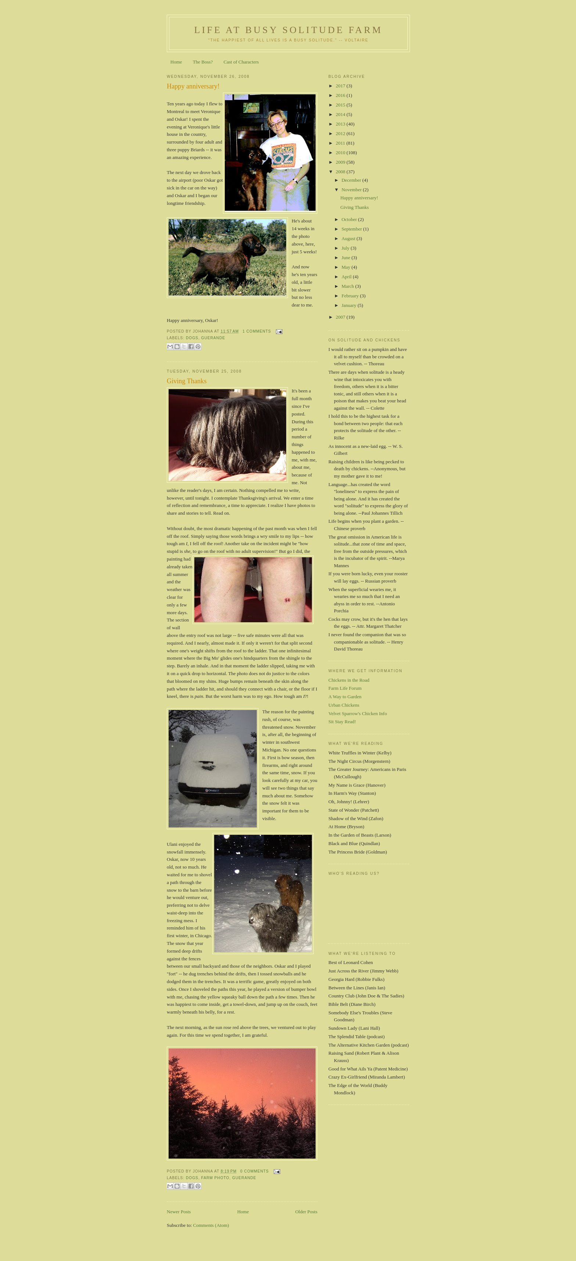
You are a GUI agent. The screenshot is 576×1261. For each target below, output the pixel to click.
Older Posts (306, 1211)
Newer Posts (179, 1211)
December (352, 180)
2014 (341, 114)
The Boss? (203, 62)
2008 (341, 171)
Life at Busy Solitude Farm (288, 30)
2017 (341, 85)
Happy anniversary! (193, 86)
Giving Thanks (186, 381)
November (352, 189)
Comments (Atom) (211, 1225)
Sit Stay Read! (342, 721)
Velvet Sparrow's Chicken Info (357, 713)
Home (176, 62)
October (350, 219)
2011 (341, 143)
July (346, 248)
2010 (341, 152)
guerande (213, 338)
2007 (341, 317)
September (352, 229)
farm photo (215, 1178)
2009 (341, 162)
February (351, 295)
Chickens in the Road (349, 680)
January (350, 305)
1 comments (256, 331)
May (347, 267)
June (347, 257)
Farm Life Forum (344, 688)
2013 (341, 124)
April (347, 276)
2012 (341, 133)
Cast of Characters (241, 62)
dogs (192, 338)
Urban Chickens (343, 705)
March (348, 286)
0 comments (254, 1171)
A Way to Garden (344, 696)
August (349, 238)
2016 (341, 95)
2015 (341, 105)
